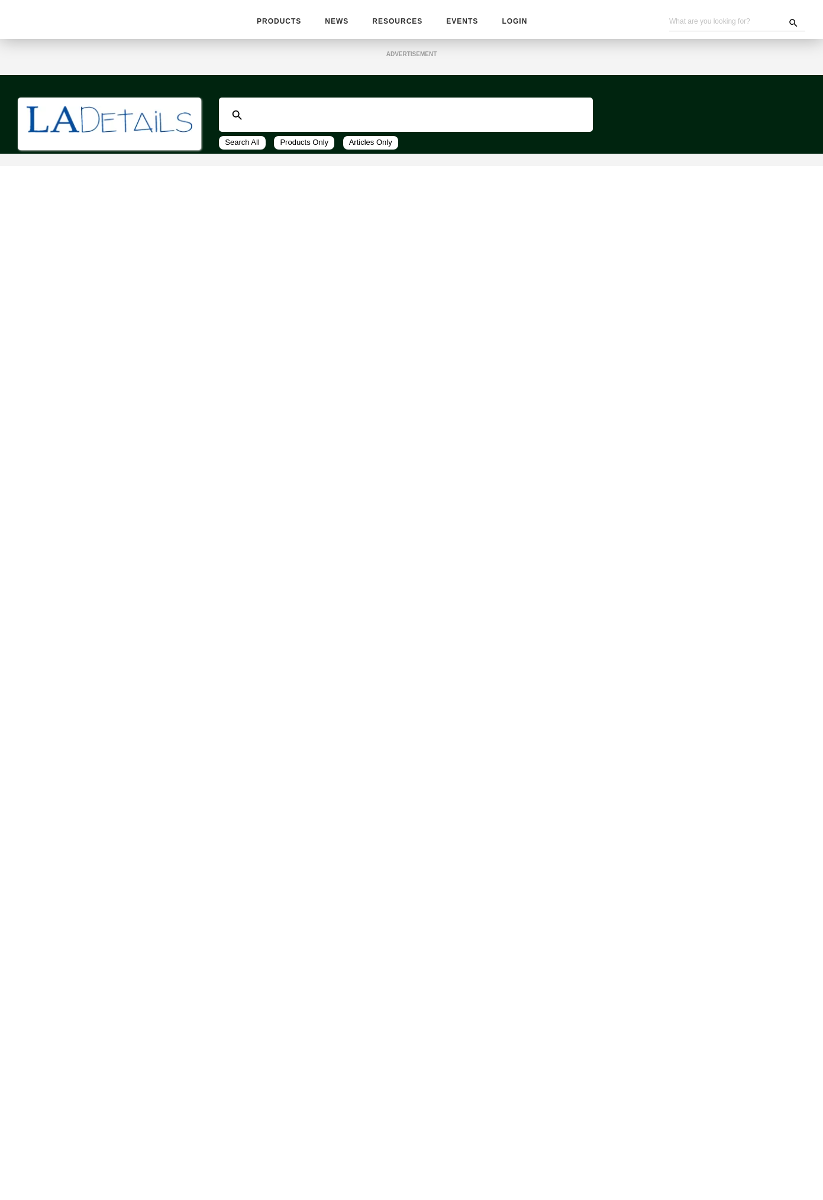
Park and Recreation (68, 713)
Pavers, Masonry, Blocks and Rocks (98, 729)
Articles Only (372, 145)
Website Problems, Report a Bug (335, 1178)
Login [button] (511, 22)
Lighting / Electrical (67, 681)
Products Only (305, 145)
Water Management (67, 856)
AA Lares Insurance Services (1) (104, 465)
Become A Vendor (413, 1165)
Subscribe (301, 1165)
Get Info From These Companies (115, 407)
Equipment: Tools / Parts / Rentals (96, 960)
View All (386, 225)
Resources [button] (397, 22)
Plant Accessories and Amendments (100, 760)
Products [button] (279, 22)
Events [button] (460, 22)
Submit (50, 444)
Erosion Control (58, 633)
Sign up (614, 1105)
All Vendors (48, 166)
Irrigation (46, 665)
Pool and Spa (53, 776)
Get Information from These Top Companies (411, 264)
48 (354, 225)
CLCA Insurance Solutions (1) (98, 491)
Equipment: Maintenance (77, 944)
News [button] (337, 22)
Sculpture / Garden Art (73, 824)
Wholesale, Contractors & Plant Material (92, 1038)
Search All (242, 145)
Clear (88, 444)
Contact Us (476, 1165)
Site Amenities (57, 792)
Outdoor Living (57, 697)
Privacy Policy (432, 1178)
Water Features (59, 840)
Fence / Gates (54, 649)
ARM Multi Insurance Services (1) (106, 478)
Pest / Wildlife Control (73, 745)
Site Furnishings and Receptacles (95, 808)
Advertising (349, 1165)
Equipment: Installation (74, 928)
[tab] (109, 150)
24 (335, 225)
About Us (523, 1165)
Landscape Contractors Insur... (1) (107, 504)
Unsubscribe (239, 1178)
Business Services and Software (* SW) (107, 150)
